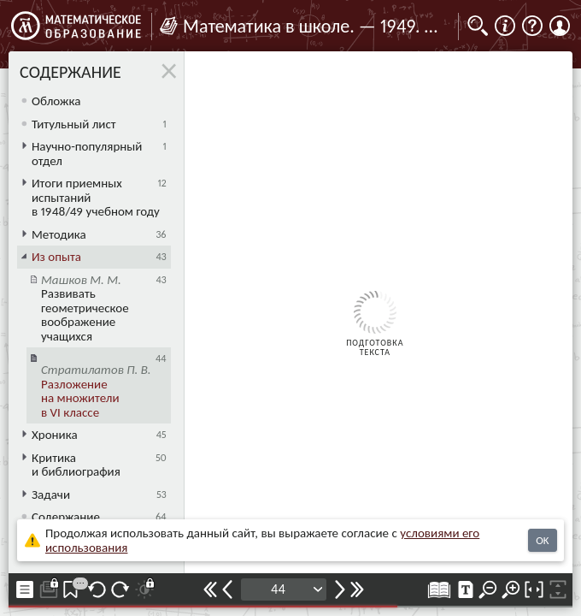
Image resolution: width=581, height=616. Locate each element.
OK (542, 540)
